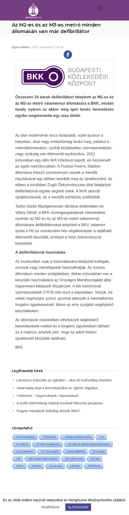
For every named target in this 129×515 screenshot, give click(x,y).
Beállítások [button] (50, 507)
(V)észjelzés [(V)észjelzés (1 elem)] (49, 437)
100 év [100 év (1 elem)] (20, 466)
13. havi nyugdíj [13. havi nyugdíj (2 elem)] (50, 451)
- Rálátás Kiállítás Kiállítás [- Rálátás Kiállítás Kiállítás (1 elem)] (78, 437)
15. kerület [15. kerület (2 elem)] (98, 451)
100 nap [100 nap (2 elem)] (95, 458)
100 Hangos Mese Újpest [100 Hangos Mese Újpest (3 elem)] (42, 458)
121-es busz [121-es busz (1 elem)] (55, 466)
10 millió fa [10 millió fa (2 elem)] (22, 444)
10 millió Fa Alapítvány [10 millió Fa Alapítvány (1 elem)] (48, 444)
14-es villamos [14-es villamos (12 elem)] (76, 451)
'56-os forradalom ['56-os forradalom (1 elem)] (25, 437)
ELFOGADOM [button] (78, 507)
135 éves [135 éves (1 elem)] (75, 466)
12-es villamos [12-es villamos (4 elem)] (24, 451)
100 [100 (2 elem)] (18, 458)
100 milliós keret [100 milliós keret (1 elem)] (73, 458)
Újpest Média (21, 47)
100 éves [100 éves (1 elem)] (36, 466)
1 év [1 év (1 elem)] (101, 437)
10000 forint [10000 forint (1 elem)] (94, 466)
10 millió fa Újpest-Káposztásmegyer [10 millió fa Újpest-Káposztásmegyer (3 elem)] (89, 444)
